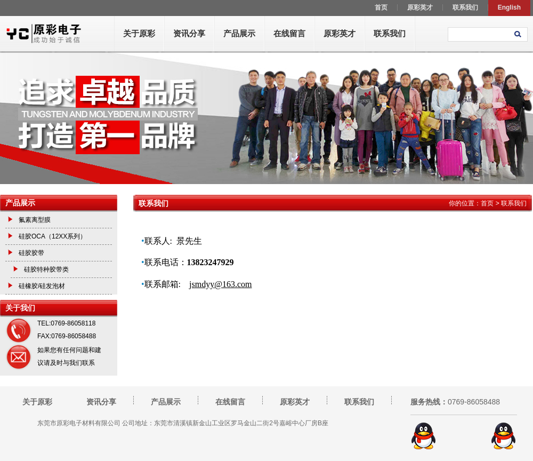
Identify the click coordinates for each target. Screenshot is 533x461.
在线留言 (289, 33)
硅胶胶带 (31, 253)
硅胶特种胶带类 (46, 269)
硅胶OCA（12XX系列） (52, 236)
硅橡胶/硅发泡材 (42, 286)
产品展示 (239, 33)
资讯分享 (189, 33)
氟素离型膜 (35, 220)
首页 (487, 203)
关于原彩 (139, 33)
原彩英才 (340, 33)
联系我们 (390, 33)
